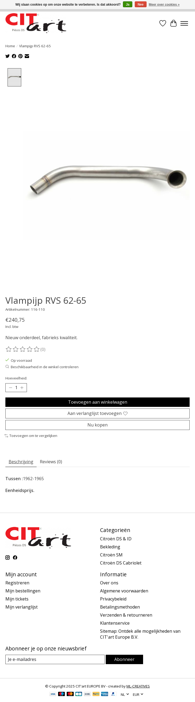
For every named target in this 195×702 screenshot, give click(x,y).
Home (10, 46)
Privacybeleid (113, 599)
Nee (141, 4)
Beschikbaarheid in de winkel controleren (42, 366)
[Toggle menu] (184, 23)
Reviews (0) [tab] (51, 462)
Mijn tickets (17, 599)
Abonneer (124, 659)
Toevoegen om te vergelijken (31, 435)
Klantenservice (115, 623)
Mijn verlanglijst (21, 607)
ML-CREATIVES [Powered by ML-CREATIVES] (138, 686)
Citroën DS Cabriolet (120, 563)
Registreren (17, 583)
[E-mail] (55, 659)
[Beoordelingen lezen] (22, 349)
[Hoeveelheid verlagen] (10, 387)
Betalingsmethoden (120, 607)
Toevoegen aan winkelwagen (97, 402)
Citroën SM (111, 555)
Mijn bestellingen (22, 591)
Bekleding (110, 547)
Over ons (109, 583)
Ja (127, 4)
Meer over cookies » (164, 4)
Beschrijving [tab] (21, 462)
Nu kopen (97, 425)
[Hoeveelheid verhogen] (21, 387)
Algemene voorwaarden (124, 591)
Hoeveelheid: (16, 378)
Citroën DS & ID (116, 539)
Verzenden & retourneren (126, 615)
